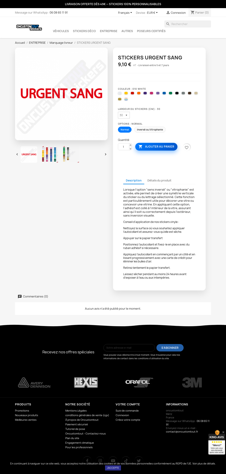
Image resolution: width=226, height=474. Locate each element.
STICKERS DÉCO (84, 31)
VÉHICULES (61, 31)
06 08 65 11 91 (59, 12)
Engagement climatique (79, 442)
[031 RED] (133, 94)
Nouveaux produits (26, 415)
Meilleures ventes (26, 419)
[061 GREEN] (171, 94)
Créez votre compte (128, 419)
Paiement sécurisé (76, 424)
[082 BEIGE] (196, 94)
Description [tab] (134, 180)
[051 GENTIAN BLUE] (164, 94)
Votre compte (128, 404)
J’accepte (113, 467)
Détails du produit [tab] (159, 180)
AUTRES (127, 31)
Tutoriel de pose (75, 429)
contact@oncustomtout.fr (182, 431)
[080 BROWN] (190, 94)
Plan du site (72, 438)
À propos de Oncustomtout (82, 419)
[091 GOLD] (120, 100)
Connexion (122, 415)
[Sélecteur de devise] (153, 13)
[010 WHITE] (120, 94)
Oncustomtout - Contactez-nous (85, 433)
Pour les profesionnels (79, 447)
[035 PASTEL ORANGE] (139, 94)
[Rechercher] (187, 24)
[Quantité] (123, 146)
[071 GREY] (184, 94)
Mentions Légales (76, 410)
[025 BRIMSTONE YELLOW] (126, 94)
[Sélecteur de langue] (125, 13)
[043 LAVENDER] (158, 94)
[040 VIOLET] (145, 94)
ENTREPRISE (108, 31)
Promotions (22, 410)
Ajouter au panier (156, 146)
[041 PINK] (152, 94)
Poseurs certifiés (151, 31)
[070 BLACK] (177, 94)
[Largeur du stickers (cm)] (124, 115)
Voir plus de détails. (204, 463)
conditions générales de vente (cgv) (87, 415)
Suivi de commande (127, 410)
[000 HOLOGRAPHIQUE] (126, 100)
